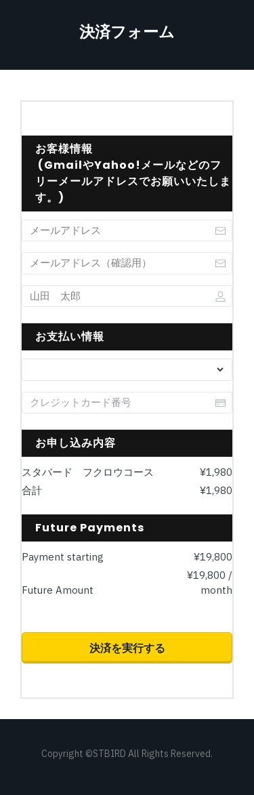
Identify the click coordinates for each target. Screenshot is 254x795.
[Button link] (127, 648)
